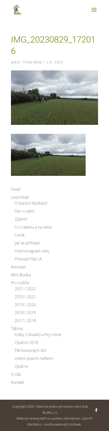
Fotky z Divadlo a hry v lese (38, 334)
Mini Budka (21, 275)
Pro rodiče (20, 283)
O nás (16, 374)
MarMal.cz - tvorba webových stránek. (54, 424)
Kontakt (17, 382)
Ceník (20, 235)
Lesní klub (20, 197)
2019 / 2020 (25, 304)
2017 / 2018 (25, 320)
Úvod (15, 189)
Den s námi (24, 211)
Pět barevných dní (30, 350)
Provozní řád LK (28, 259)
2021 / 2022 (25, 288)
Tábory (17, 328)
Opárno (21, 366)
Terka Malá (32, 62)
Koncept (18, 267)
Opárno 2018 (26, 342)
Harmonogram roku (32, 251)
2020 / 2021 (25, 296)
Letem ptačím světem (34, 358)
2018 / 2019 (25, 312)
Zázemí (21, 219)
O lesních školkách (31, 203)
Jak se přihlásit (27, 243)
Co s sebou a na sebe (33, 227)
